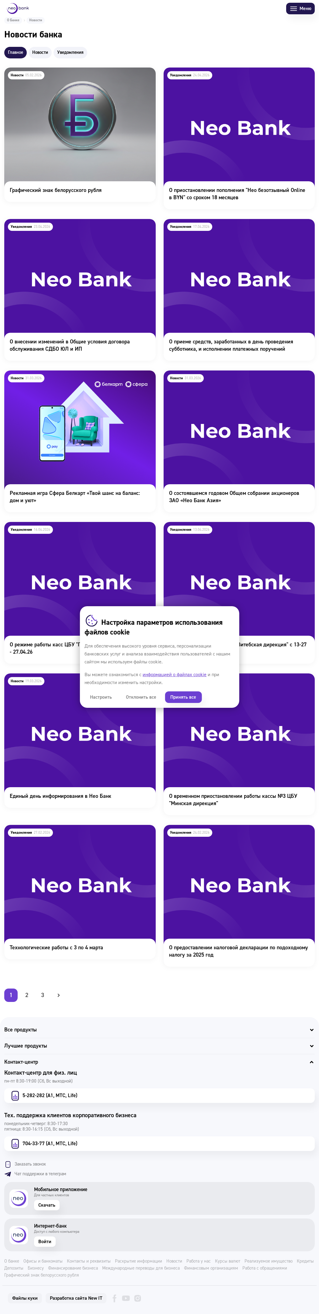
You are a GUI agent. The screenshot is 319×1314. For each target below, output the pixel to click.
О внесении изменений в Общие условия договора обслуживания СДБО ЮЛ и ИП (63, 227)
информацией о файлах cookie (174, 675)
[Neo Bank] (18, 8)
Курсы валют (227, 1261)
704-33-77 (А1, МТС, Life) (43, 1143)
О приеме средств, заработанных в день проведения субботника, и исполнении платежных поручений (226, 227)
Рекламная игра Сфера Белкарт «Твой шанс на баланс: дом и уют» (76, 378)
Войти (44, 1242)
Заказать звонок (25, 1164)
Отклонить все (141, 697)
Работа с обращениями (264, 1268)
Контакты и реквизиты (89, 1261)
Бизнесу (36, 1268)
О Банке (13, 20)
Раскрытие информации (138, 1261)
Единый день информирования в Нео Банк (54, 677)
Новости (174, 1261)
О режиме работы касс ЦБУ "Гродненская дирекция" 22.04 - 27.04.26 (74, 530)
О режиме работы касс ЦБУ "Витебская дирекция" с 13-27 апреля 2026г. (232, 530)
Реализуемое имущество (268, 1261)
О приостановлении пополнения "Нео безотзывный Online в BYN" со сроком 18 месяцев (233, 75)
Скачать (46, 1205)
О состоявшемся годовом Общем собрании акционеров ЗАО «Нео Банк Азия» (234, 378)
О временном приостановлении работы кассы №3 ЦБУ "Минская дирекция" (227, 681)
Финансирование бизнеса (73, 1268)
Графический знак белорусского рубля (49, 71)
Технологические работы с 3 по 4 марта (50, 829)
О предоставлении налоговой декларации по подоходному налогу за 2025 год (233, 833)
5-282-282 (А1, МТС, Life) (43, 1095)
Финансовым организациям (211, 1268)
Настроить (101, 697)
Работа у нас (198, 1261)
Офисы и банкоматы (43, 1261)
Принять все (183, 697)
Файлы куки (25, 1298)
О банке (11, 1261)
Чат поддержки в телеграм (35, 1174)
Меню (300, 9)
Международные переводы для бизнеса (141, 1268)
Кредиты (305, 1261)
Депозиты (13, 1268)
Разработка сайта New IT (76, 1298)
